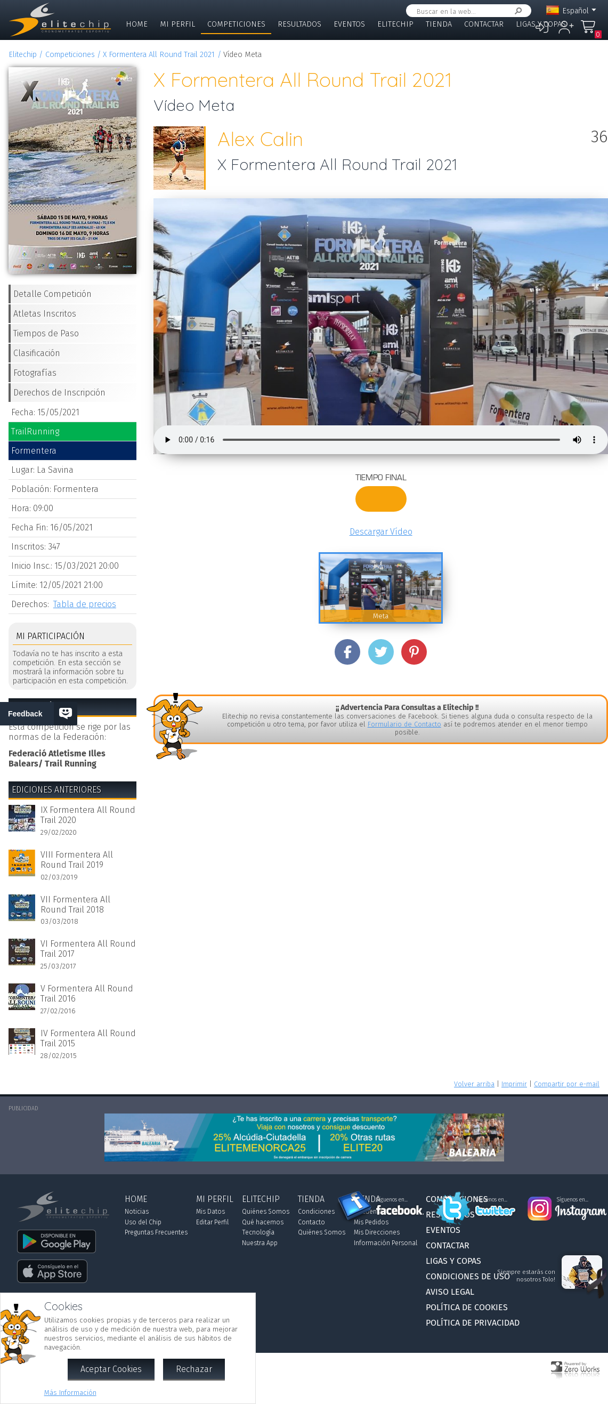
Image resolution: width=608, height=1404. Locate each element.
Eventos (349, 24)
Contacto (311, 1222)
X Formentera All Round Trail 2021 (159, 54)
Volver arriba (474, 1084)
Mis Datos (210, 1211)
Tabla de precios (84, 604)
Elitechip (395, 24)
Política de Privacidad (473, 1323)
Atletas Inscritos (44, 314)
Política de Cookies (467, 1307)
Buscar (516, 11)
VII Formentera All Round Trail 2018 (75, 904)
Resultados (299, 24)
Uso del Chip (143, 1222)
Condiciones (316, 1211)
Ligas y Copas (541, 24)
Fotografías (34, 373)
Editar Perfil (212, 1222)
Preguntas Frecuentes (156, 1232)
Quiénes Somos (265, 1211)
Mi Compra (589, 31)
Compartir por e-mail (566, 1084)
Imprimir (514, 1084)
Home (137, 24)
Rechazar (194, 1369)
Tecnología (258, 1232)
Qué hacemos (262, 1222)
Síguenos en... (392, 1200)
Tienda (439, 24)
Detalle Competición (52, 294)
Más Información (70, 1392)
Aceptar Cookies (111, 1369)
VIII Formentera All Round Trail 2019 (76, 860)
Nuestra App (260, 1243)
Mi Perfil (177, 24)
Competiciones (236, 24)
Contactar (484, 24)
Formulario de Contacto (404, 724)
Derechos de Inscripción (59, 393)
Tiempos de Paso (46, 333)
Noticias (137, 1211)
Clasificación (36, 353)
